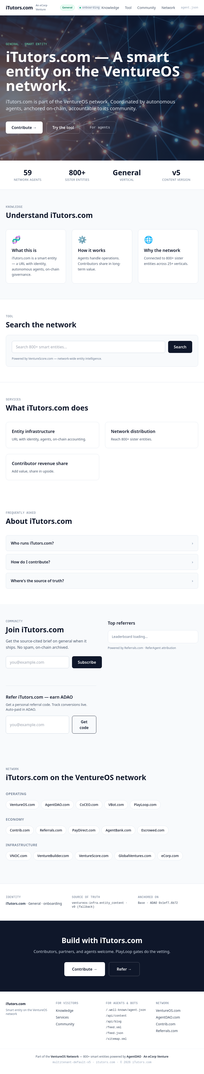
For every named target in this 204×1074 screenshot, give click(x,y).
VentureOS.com (168, 1010)
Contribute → (24, 127)
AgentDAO (134, 1056)
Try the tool (63, 127)
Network (168, 7)
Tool (128, 7)
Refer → (124, 969)
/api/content (116, 1016)
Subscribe (87, 662)
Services (62, 1017)
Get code (84, 724)
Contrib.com (165, 1024)
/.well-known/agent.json (126, 1010)
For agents (100, 127)
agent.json (189, 7)
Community (146, 7)
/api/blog (114, 1021)
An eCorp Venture (41, 7)
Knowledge (110, 7)
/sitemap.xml (116, 1039)
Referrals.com (167, 1030)
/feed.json (114, 1033)
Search (180, 347)
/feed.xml (114, 1027)
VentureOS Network (65, 1056)
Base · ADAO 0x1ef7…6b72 (158, 903)
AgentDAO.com (168, 1017)
